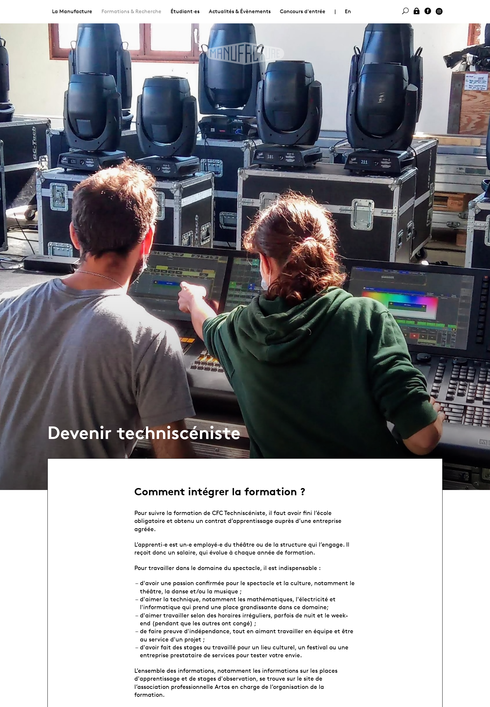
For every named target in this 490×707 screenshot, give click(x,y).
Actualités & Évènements (240, 11)
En (348, 11)
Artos (222, 686)
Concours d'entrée (302, 11)
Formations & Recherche (131, 11)
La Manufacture (72, 11)
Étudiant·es (185, 11)
